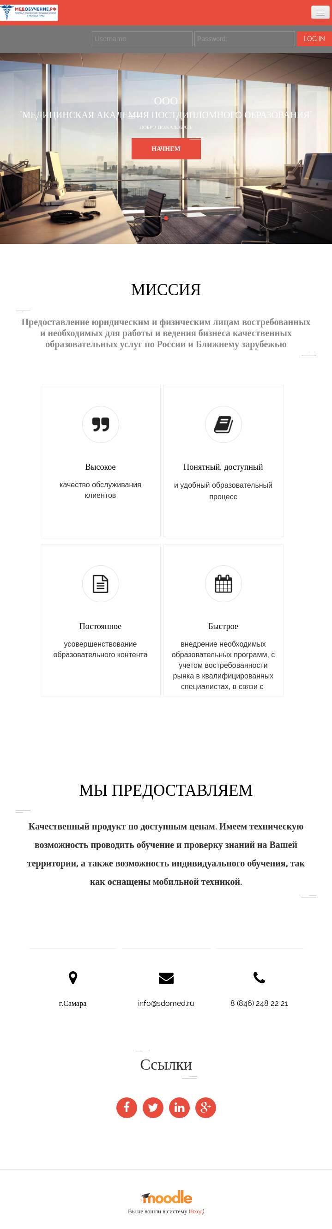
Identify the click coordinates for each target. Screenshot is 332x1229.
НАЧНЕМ (166, 148)
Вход (196, 1211)
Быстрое (223, 626)
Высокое (100, 467)
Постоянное (100, 626)
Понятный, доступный (223, 467)
